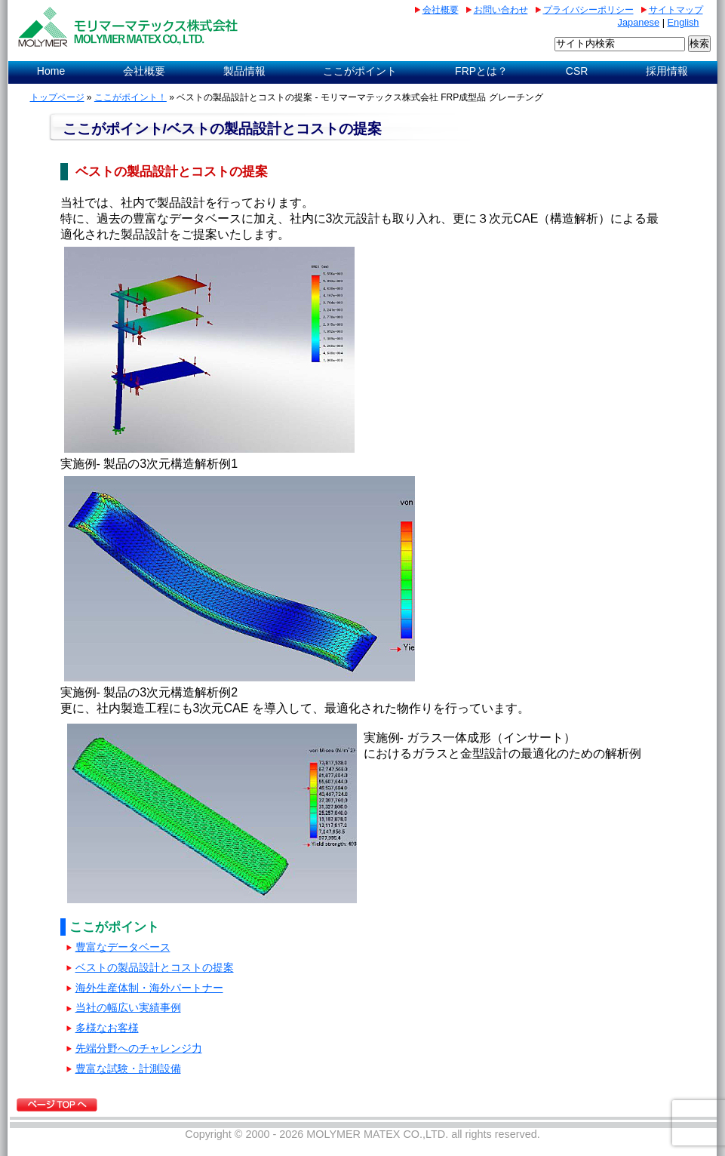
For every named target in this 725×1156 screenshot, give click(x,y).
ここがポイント (360, 71)
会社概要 (440, 10)
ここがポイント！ (130, 97)
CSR (577, 71)
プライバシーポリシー (588, 10)
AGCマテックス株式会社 (130, 27)
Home (51, 71)
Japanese (639, 22)
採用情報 (667, 71)
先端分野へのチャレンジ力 (138, 1048)
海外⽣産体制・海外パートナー (149, 988)
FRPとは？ (481, 71)
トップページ (57, 97)
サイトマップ (676, 10)
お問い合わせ (501, 10)
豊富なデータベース (122, 947)
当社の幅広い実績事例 (128, 1007)
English (683, 22)
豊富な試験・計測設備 (128, 1069)
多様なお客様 (107, 1028)
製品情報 (244, 71)
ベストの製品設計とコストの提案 (154, 967)
